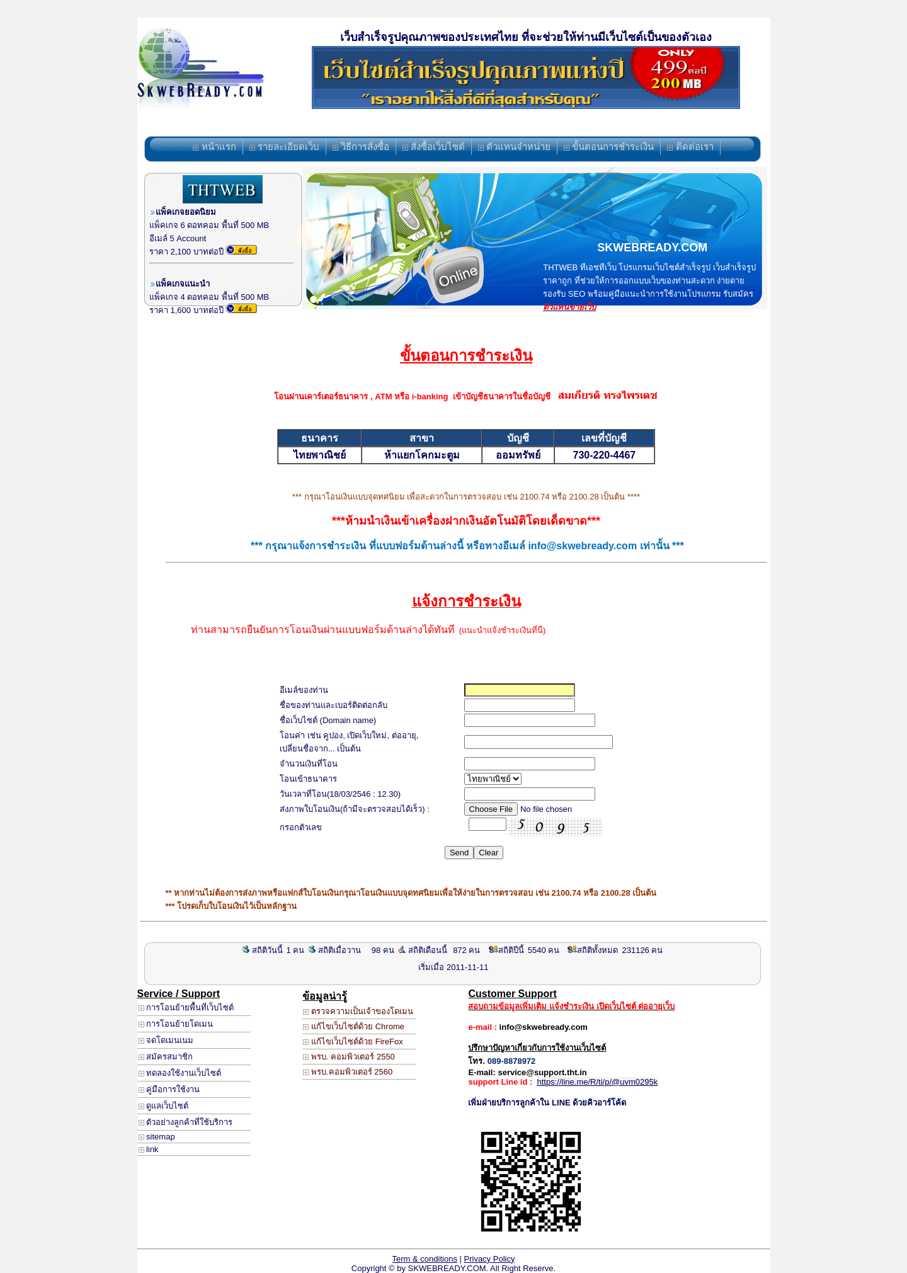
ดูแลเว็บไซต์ (164, 1105)
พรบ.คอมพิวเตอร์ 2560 (347, 1071)
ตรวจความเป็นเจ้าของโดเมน (358, 1011)
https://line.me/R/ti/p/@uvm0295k (597, 1082)
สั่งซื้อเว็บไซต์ (433, 146)
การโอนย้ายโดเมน (176, 1024)
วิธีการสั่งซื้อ (361, 146)
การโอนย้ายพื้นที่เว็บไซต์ (186, 1007)
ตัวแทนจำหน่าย (514, 146)
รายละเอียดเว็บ (284, 146)
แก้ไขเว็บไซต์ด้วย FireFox (352, 1041)
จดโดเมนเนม (166, 1040)
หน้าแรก (214, 146)
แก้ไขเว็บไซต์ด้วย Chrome (353, 1026)
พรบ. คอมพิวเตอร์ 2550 (348, 1056)
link (149, 1149)
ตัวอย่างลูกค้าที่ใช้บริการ (186, 1122)
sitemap (157, 1136)
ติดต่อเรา (690, 146)
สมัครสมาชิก (166, 1056)
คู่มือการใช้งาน (169, 1089)
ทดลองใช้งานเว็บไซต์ (180, 1073)
